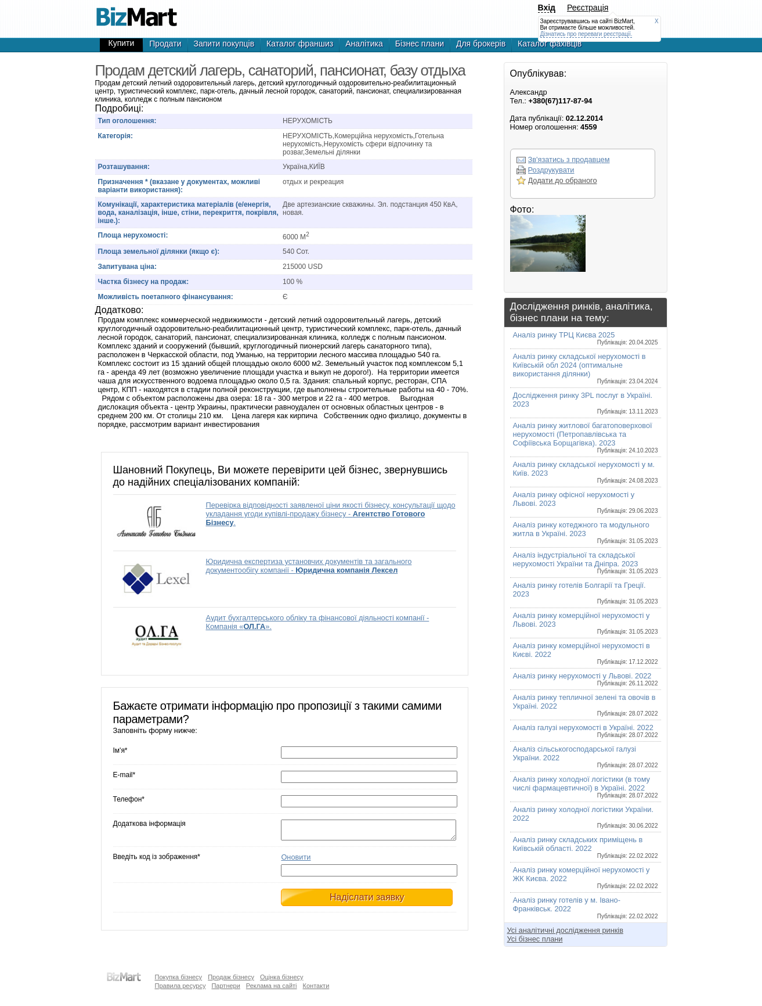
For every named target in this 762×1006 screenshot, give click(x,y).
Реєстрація (587, 7)
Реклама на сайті (271, 985)
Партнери (225, 985)
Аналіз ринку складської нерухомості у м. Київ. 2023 (585, 472)
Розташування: (124, 167)
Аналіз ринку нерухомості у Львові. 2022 (585, 679)
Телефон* (129, 799)
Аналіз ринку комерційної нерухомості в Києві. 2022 (585, 653)
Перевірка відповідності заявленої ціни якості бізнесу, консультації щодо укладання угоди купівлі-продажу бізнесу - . (331, 514)
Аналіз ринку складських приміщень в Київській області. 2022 (585, 847)
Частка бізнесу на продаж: (143, 282)
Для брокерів (480, 43)
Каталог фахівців (550, 43)
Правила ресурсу (180, 985)
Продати (165, 43)
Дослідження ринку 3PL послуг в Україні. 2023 (585, 403)
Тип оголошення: (127, 121)
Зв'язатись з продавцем (569, 159)
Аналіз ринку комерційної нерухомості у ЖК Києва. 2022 (585, 877)
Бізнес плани (419, 43)
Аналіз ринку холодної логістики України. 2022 (585, 817)
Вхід (547, 7)
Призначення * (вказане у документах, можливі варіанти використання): (179, 186)
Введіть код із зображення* (156, 860)
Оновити (295, 860)
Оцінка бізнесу (282, 976)
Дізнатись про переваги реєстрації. (586, 34)
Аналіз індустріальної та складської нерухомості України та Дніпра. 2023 (585, 562)
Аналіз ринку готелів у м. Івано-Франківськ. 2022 (585, 907)
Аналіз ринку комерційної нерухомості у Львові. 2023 (585, 623)
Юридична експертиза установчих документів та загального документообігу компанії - (309, 565)
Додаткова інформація (149, 824)
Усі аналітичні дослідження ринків (565, 930)
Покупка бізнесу (179, 976)
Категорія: (115, 136)
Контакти (316, 985)
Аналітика (364, 43)
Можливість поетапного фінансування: (165, 297)
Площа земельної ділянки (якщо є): (159, 251)
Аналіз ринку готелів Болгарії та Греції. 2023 (585, 593)
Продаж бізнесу (231, 976)
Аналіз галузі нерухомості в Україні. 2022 (585, 730)
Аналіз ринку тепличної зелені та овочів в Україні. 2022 (585, 705)
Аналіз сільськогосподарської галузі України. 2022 (585, 756)
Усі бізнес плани (535, 939)
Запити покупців (224, 43)
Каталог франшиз (299, 43)
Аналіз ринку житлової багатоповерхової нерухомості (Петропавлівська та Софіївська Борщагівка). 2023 (585, 437)
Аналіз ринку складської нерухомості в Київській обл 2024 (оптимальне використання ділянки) (585, 368)
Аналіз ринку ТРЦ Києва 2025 (585, 338)
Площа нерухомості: (133, 235)
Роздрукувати (551, 170)
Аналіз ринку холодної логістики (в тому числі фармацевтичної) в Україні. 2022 (585, 787)
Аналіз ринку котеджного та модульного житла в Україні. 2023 (585, 532)
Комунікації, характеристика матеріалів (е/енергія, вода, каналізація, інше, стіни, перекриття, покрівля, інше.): (188, 212)
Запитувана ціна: (127, 267)
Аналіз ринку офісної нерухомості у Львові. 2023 (585, 502)
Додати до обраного (562, 180)
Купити (122, 43)
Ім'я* (120, 750)
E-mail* (124, 775)
